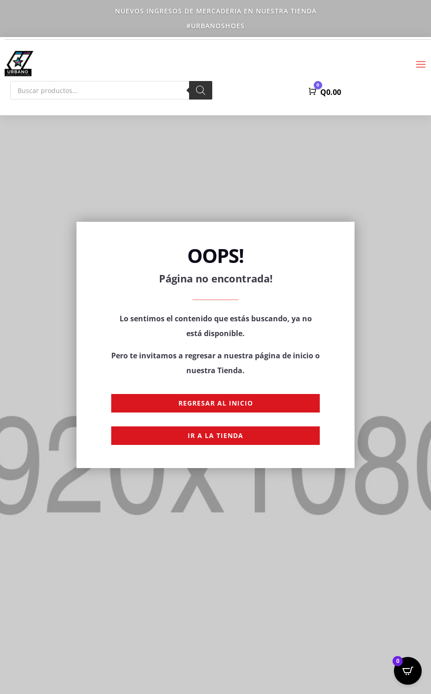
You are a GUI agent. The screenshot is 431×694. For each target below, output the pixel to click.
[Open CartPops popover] (408, 671)
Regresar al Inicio (215, 403)
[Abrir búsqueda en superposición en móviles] (111, 90)
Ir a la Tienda (215, 435)
